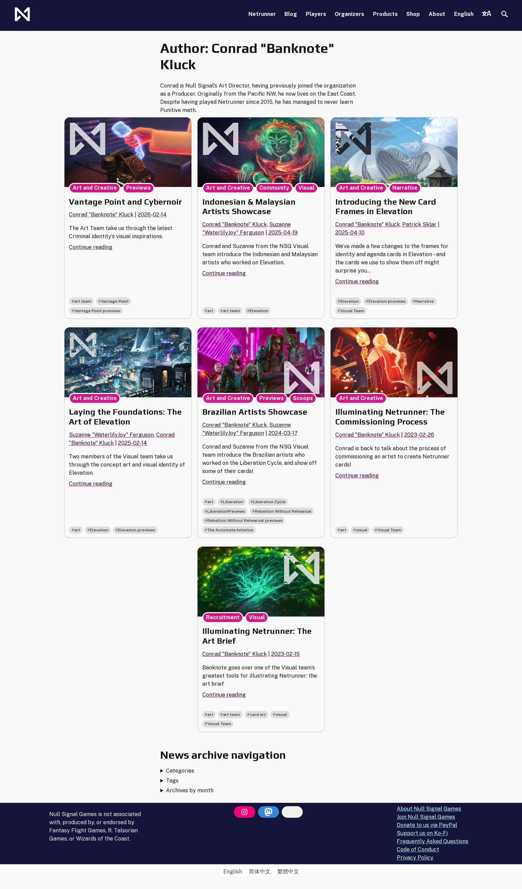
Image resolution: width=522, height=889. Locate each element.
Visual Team (352, 310)
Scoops (303, 398)
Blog (290, 14)
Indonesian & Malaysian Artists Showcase (249, 206)
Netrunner (262, 14)
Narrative (404, 188)
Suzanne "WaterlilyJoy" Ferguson (111, 435)
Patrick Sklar (419, 224)
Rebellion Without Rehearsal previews (245, 520)
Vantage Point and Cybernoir (125, 201)
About (437, 14)
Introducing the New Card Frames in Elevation (385, 206)
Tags (172, 780)
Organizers (349, 14)
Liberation (233, 501)
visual (362, 530)
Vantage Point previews (97, 310)
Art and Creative (95, 188)
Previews (138, 188)
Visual (306, 188)
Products (385, 14)
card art (258, 714)
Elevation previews (387, 301)
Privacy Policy (415, 857)
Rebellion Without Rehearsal (283, 511)
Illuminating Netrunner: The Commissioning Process (390, 416)
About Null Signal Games (429, 809)
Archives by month (189, 790)
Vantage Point (115, 301)
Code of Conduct (418, 849)
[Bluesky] (292, 812)
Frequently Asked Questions (432, 841)
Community (274, 188)
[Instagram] (244, 812)
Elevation (259, 310)
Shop (413, 14)
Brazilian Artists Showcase (254, 411)
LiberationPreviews (226, 511)
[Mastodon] (268, 812)
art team (82, 301)
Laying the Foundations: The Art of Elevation (125, 416)
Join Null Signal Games (426, 817)
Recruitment (223, 617)
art (210, 310)
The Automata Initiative (230, 530)
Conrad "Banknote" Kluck (101, 214)
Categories (180, 771)
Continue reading (90, 247)
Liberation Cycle (269, 501)
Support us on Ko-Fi (422, 833)
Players (316, 14)
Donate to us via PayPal (427, 825)
